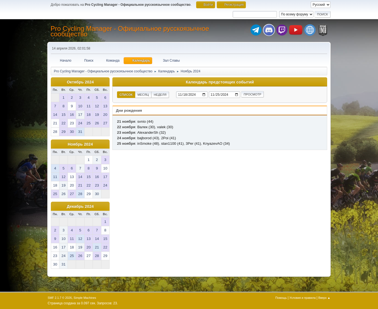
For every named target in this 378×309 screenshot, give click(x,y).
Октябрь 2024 (80, 82)
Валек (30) (146, 127)
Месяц (143, 94)
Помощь (281, 297)
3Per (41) (193, 143)
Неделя (160, 94)
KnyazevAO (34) (216, 143)
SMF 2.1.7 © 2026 (60, 297)
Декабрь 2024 (80, 206)
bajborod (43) (148, 138)
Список (126, 94)
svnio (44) (145, 121)
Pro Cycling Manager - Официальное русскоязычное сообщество (130, 31)
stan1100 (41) (172, 143)
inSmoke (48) (148, 143)
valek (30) (165, 127)
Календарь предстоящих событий (220, 82)
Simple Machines (85, 297)
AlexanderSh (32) (151, 132)
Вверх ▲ (324, 297)
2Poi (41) (168, 138)
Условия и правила (303, 297)
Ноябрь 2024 (80, 144)
